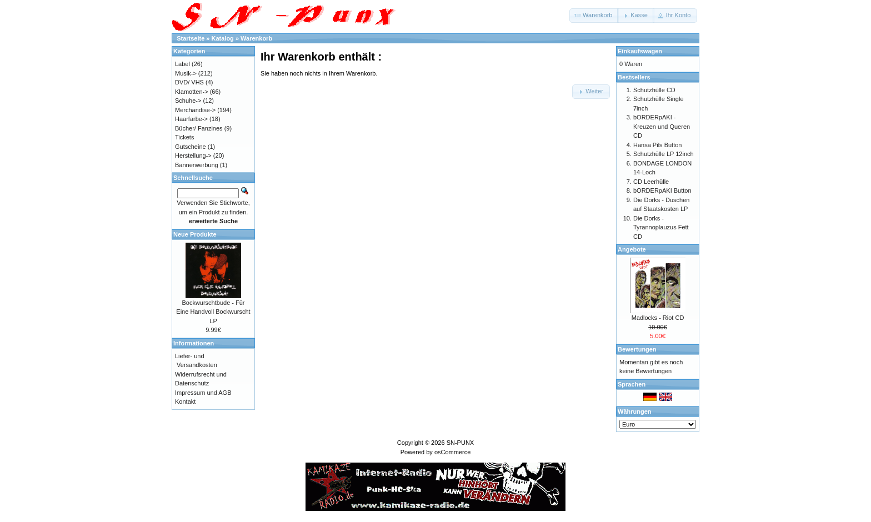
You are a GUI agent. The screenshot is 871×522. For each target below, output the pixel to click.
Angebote (632, 249)
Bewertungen (637, 349)
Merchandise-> (195, 110)
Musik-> (186, 73)
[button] (594, 15)
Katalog (223, 38)
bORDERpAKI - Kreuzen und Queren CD (661, 126)
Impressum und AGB (203, 392)
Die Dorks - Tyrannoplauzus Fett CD (661, 227)
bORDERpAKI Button (662, 190)
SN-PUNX (460, 442)
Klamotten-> (191, 91)
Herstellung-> (193, 155)
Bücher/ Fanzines (199, 128)
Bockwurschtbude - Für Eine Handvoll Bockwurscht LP (213, 311)
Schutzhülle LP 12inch (663, 153)
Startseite (190, 38)
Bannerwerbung (196, 165)
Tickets (184, 137)
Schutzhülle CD (654, 90)
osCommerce (452, 452)
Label (182, 64)
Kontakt (185, 401)
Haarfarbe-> (191, 119)
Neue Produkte (195, 234)
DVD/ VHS (189, 82)
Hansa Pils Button (657, 145)
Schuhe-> (188, 100)
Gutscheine (190, 146)
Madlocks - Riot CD (658, 317)
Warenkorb (256, 38)
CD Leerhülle (651, 181)
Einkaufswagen (640, 51)
